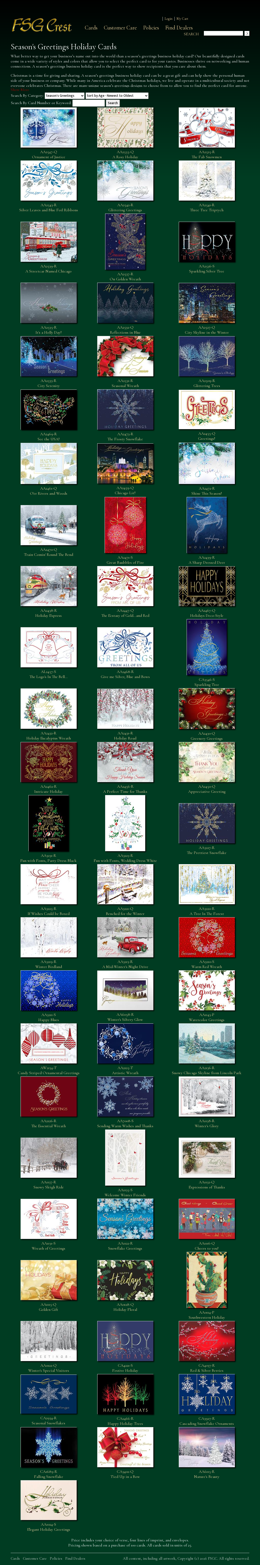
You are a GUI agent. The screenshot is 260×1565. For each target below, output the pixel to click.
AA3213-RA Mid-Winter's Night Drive (125, 964)
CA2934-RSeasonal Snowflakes (48, 1420)
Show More (20, 89)
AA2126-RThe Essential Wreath (48, 1123)
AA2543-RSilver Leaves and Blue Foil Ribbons (48, 207)
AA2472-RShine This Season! (206, 491)
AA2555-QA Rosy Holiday (125, 154)
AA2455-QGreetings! (206, 436)
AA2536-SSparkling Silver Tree (206, 269)
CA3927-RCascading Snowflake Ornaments (207, 1421)
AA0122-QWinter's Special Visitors (48, 1368)
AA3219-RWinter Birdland (48, 964)
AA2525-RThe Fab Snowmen (207, 154)
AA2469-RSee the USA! (49, 436)
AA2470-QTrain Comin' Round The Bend (48, 552)
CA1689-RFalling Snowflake (48, 1474)
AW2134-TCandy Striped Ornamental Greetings (48, 1070)
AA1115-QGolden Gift (48, 1307)
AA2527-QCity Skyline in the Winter (207, 330)
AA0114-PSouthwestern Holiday (207, 1315)
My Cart (182, 19)
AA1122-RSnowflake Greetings (125, 1246)
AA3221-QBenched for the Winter (125, 911)
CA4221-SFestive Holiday (125, 1368)
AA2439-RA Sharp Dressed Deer (207, 560)
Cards (91, 27)
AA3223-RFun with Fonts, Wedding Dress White (125, 858)
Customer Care (120, 27)
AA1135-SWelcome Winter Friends (125, 1192)
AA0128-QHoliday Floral (125, 1307)
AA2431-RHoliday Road (125, 736)
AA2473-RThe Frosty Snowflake (125, 436)
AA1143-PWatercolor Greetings (206, 1017)
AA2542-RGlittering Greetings (125, 207)
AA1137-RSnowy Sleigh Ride (49, 1185)
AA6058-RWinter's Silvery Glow (125, 1017)
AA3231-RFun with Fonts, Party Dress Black (48, 858)
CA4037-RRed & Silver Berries (206, 1368)
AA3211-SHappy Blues (48, 1017)
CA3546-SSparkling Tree (206, 682)
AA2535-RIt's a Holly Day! (49, 330)
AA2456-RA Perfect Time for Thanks (125, 789)
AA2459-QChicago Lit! (125, 490)
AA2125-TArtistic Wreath (125, 1070)
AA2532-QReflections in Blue (125, 330)
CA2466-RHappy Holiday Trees (125, 1421)
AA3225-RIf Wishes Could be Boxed (49, 911)
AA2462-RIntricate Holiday (48, 789)
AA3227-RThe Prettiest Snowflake (206, 850)
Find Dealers (179, 27)
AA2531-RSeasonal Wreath (125, 383)
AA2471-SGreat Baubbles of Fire (125, 560)
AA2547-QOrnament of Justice (48, 154)
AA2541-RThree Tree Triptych (206, 207)
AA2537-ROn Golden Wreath (125, 276)
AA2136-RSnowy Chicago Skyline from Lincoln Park (206, 1070)
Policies (151, 27)
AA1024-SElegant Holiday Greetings (48, 1527)
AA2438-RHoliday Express (48, 613)
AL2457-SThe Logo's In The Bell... (48, 674)
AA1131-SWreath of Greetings (48, 1246)
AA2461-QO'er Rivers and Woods (48, 491)
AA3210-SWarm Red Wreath (206, 964)
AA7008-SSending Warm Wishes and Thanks (125, 1123)
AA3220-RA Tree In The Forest (207, 911)
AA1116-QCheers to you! (207, 1246)
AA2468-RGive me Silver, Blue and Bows (125, 674)
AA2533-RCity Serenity (49, 383)
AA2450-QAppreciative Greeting (206, 789)
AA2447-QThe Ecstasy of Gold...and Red (125, 613)
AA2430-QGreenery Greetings (207, 736)
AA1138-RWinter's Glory (207, 1123)
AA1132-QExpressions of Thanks (207, 1185)
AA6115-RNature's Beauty (206, 1474)
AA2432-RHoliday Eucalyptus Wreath (48, 736)
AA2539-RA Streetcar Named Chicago (48, 269)
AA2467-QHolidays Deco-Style (206, 613)
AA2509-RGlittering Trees (206, 383)
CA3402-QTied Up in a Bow (125, 1474)
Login (168, 19)
